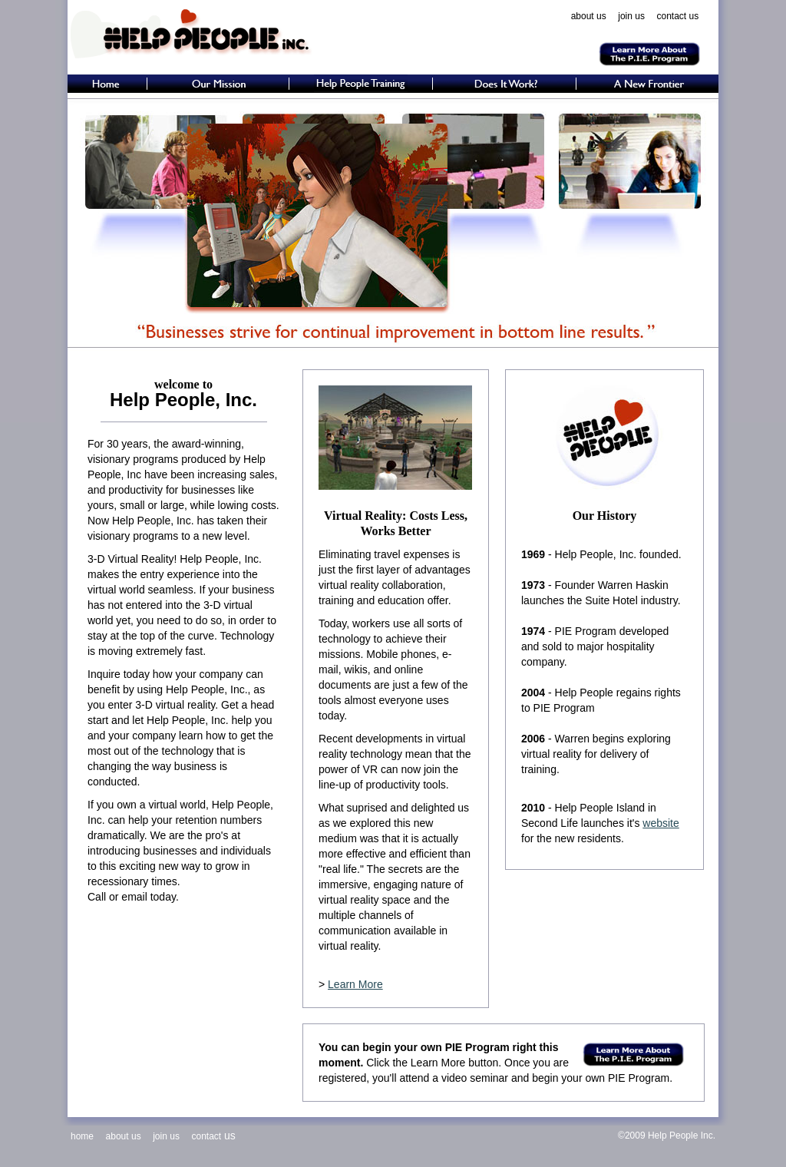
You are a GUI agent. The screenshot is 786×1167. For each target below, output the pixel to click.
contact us (678, 16)
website (660, 823)
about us (588, 16)
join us (631, 16)
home (82, 1136)
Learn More (355, 984)
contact (206, 1136)
